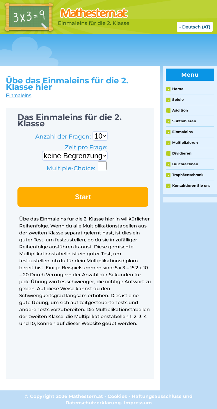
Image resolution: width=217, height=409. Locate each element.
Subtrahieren (184, 121)
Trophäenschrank (188, 175)
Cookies (117, 396)
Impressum (138, 403)
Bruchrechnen (185, 164)
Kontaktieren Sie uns (191, 185)
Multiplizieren (185, 142)
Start (83, 197)
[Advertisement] (106, 50)
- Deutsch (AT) (194, 27)
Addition (180, 110)
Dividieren (181, 153)
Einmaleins (18, 95)
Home (178, 89)
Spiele (178, 99)
